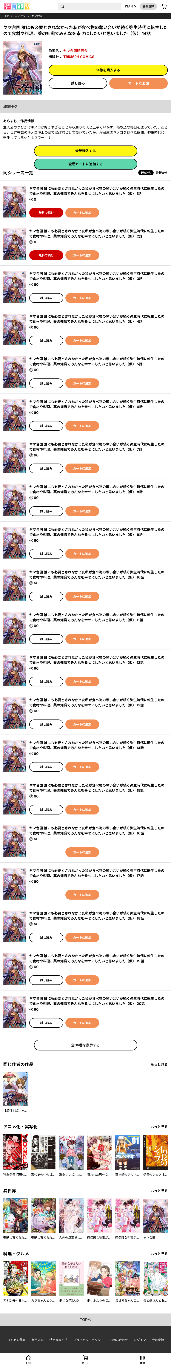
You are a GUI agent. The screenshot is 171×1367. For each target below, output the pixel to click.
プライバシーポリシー (89, 1340)
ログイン (130, 6)
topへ (85, 1319)
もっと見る (159, 1064)
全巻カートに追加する (85, 164)
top (6, 16)
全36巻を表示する (85, 1045)
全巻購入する (85, 151)
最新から (162, 173)
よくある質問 (16, 1340)
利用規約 (37, 1340)
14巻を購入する (108, 70)
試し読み (78, 83)
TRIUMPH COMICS (78, 57)
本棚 (142, 1363)
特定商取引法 (58, 1340)
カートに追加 (138, 83)
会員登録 (148, 6)
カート (85, 1363)
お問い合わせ (119, 1340)
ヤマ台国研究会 (75, 51)
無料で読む (46, 212)
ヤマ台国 (37, 16)
